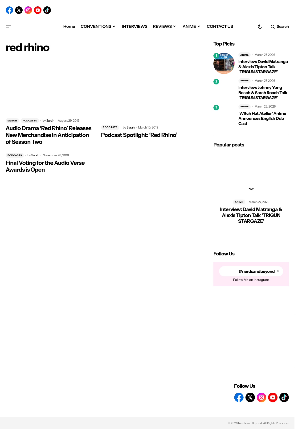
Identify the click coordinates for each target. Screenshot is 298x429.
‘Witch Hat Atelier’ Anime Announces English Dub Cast (262, 118)
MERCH (12, 120)
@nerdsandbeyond (256, 271)
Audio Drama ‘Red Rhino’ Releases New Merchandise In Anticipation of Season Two (48, 135)
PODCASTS (30, 120)
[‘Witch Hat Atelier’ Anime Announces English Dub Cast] (224, 115)
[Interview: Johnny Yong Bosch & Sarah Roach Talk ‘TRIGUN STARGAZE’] (224, 89)
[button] (8, 26)
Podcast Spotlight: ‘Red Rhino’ (139, 135)
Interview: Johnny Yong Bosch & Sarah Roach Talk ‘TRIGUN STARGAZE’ (262, 92)
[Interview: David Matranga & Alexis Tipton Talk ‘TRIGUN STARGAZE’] (224, 63)
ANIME (244, 54)
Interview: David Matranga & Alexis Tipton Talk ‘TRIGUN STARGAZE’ (263, 66)
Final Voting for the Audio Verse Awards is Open (45, 166)
